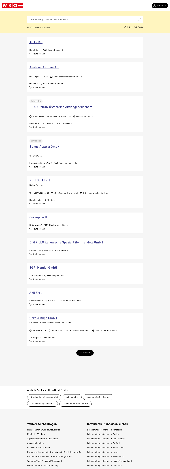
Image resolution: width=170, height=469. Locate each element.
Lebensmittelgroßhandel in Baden (103, 434)
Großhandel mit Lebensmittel (44, 397)
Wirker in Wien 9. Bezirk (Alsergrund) (44, 461)
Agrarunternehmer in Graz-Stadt (42, 439)
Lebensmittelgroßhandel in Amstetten (104, 430)
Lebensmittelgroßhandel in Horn (102, 452)
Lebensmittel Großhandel (98, 397)
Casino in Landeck (35, 443)
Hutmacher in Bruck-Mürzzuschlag (43, 430)
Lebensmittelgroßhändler (42, 404)
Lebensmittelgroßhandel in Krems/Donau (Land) (109, 461)
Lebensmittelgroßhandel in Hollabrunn (105, 448)
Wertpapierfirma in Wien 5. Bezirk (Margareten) (49, 457)
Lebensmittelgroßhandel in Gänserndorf (106, 439)
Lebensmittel (72, 397)
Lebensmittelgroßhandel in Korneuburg (105, 457)
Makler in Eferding (36, 434)
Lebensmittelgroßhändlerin (75, 404)
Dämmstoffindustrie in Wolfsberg (42, 466)
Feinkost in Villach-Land (38, 448)
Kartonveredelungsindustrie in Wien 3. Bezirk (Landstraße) (54, 452)
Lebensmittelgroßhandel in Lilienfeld (104, 466)
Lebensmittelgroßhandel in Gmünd (103, 443)
